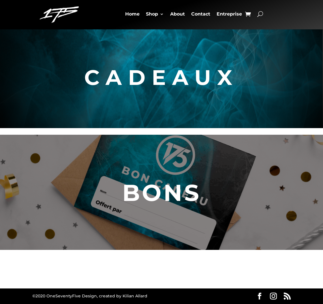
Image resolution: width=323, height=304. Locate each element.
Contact (200, 14)
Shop (152, 14)
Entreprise (229, 14)
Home (132, 14)
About (177, 14)
